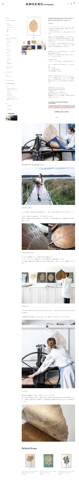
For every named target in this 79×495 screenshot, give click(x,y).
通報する (57, 117)
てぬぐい (8, 30)
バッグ (8, 58)
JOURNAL (9, 96)
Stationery (9, 43)
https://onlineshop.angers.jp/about (56, 89)
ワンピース (9, 56)
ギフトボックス (10, 79)
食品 (8, 32)
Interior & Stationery (11, 39)
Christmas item (9, 83)
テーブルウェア (10, 26)
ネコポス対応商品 (10, 86)
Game (8, 47)
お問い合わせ (9, 98)
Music (8, 45)
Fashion (7, 51)
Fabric (7, 35)
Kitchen (7, 24)
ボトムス (8, 54)
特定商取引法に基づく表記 (12, 103)
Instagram (9, 109)
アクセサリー (9, 60)
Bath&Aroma (9, 74)
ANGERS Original (10, 20)
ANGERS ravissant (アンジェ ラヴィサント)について (12, 93)
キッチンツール (10, 28)
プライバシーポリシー (11, 100)
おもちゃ (8, 70)
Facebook (9, 113)
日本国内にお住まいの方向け (61, 111)
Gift (6, 77)
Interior (8, 41)
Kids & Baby (8, 68)
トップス (8, 52)
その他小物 (9, 64)
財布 (8, 63)
